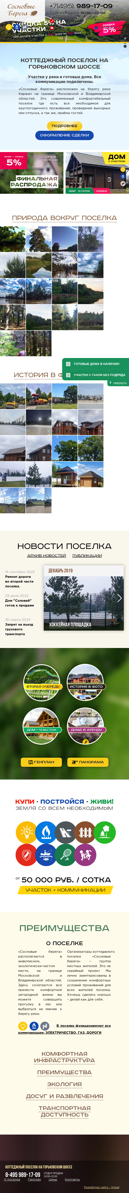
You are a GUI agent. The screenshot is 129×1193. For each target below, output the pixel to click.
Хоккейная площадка (95, 625)
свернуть (120, 383)
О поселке (64, 943)
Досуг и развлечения (64, 1096)
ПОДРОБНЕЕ (64, 126)
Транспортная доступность (65, 1111)
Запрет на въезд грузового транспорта (19, 629)
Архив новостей (46, 555)
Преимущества (64, 1072)
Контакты (72, 1179)
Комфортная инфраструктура (64, 1057)
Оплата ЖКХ (107, 27)
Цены (53, 1179)
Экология (64, 1084)
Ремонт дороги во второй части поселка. (19, 581)
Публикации (87, 555)
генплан (41, 762)
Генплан (34, 1179)
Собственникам (110, 20)
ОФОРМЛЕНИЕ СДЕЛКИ (64, 135)
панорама (88, 762)
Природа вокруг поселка (64, 218)
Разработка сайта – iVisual (101, 1187)
